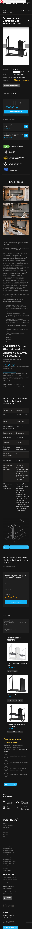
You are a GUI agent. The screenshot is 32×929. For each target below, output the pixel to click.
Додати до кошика (16, 112)
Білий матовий (25, 72)
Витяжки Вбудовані (8, 850)
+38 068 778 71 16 (9, 94)
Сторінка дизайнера (8, 825)
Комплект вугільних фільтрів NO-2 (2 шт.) (13, 125)
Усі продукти (13, 11)
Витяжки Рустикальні (8, 852)
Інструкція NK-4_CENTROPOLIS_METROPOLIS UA (16, 622)
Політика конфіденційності (10, 879)
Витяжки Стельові (7, 855)
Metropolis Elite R (16, 630)
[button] (5, 46)
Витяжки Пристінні (7, 848)
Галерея (5, 830)
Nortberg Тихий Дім (9, 365)
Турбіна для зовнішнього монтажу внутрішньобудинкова (13, 134)
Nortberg (5, 11)
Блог (4, 836)
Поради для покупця (11, 85)
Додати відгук (16, 602)
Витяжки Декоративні (8, 859)
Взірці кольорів (7, 870)
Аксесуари (5, 868)
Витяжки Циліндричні (8, 857)
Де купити (7, 898)
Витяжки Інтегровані (8, 866)
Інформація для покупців (9, 877)
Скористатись (10, 784)
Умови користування (8, 882)
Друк (6, 547)
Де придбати (6, 827)
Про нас (5, 823)
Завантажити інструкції (19, 547)
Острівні (20, 11)
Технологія (5, 832)
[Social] (3, 906)
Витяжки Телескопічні (8, 863)
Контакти (5, 838)
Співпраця (5, 834)
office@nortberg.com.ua (11, 918)
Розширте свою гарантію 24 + (16, 158)
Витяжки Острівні (7, 846)
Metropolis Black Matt (15, 695)
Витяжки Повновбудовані (9, 861)
